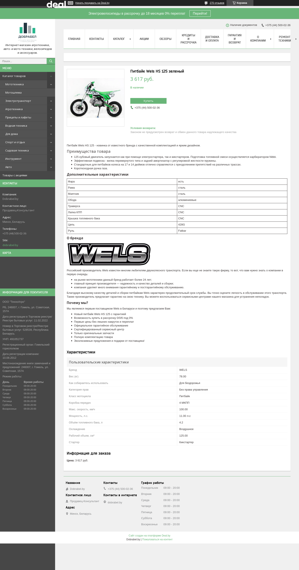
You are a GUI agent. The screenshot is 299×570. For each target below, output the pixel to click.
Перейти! (200, 13)
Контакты (96, 39)
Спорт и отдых (15, 142)
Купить (148, 101)
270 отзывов (217, 2)
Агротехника (14, 109)
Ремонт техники (284, 38)
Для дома (11, 134)
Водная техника (16, 125)
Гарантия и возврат (235, 39)
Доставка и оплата (212, 38)
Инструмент (13, 159)
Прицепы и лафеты (18, 117)
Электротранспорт (18, 101)
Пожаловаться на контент (157, 539)
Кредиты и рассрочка (188, 39)
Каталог (119, 39)
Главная (74, 39)
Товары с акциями (15, 175)
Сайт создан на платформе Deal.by (149, 535)
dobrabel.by (10, 245)
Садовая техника (17, 150)
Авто (8, 167)
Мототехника (14, 84)
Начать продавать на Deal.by (92, 2)
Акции (144, 39)
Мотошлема (13, 92)
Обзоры (165, 39)
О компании (258, 38)
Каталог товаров (14, 76)
